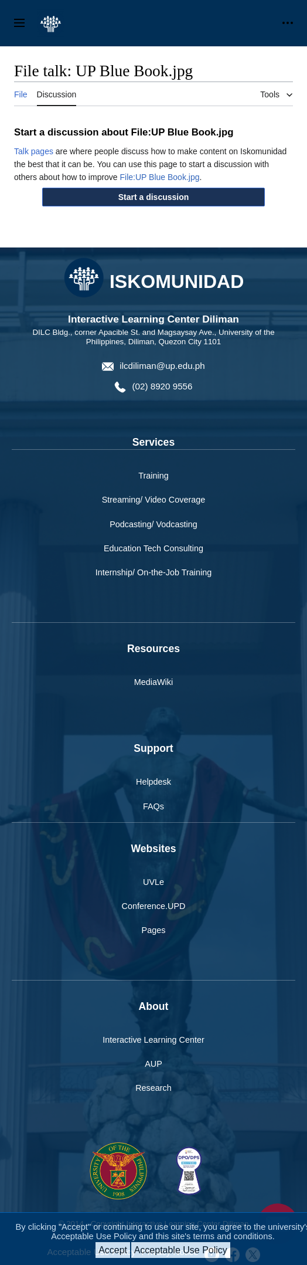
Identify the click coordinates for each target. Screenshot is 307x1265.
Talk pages (33, 151)
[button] (153, 197)
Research (153, 1088)
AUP (153, 1064)
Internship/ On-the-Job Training (153, 572)
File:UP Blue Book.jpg (160, 177)
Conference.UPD (154, 906)
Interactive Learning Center (153, 1039)
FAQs (153, 806)
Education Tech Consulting (153, 548)
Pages (154, 930)
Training (153, 475)
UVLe (153, 882)
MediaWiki (153, 682)
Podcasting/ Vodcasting (153, 524)
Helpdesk (153, 781)
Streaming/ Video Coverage (154, 499)
